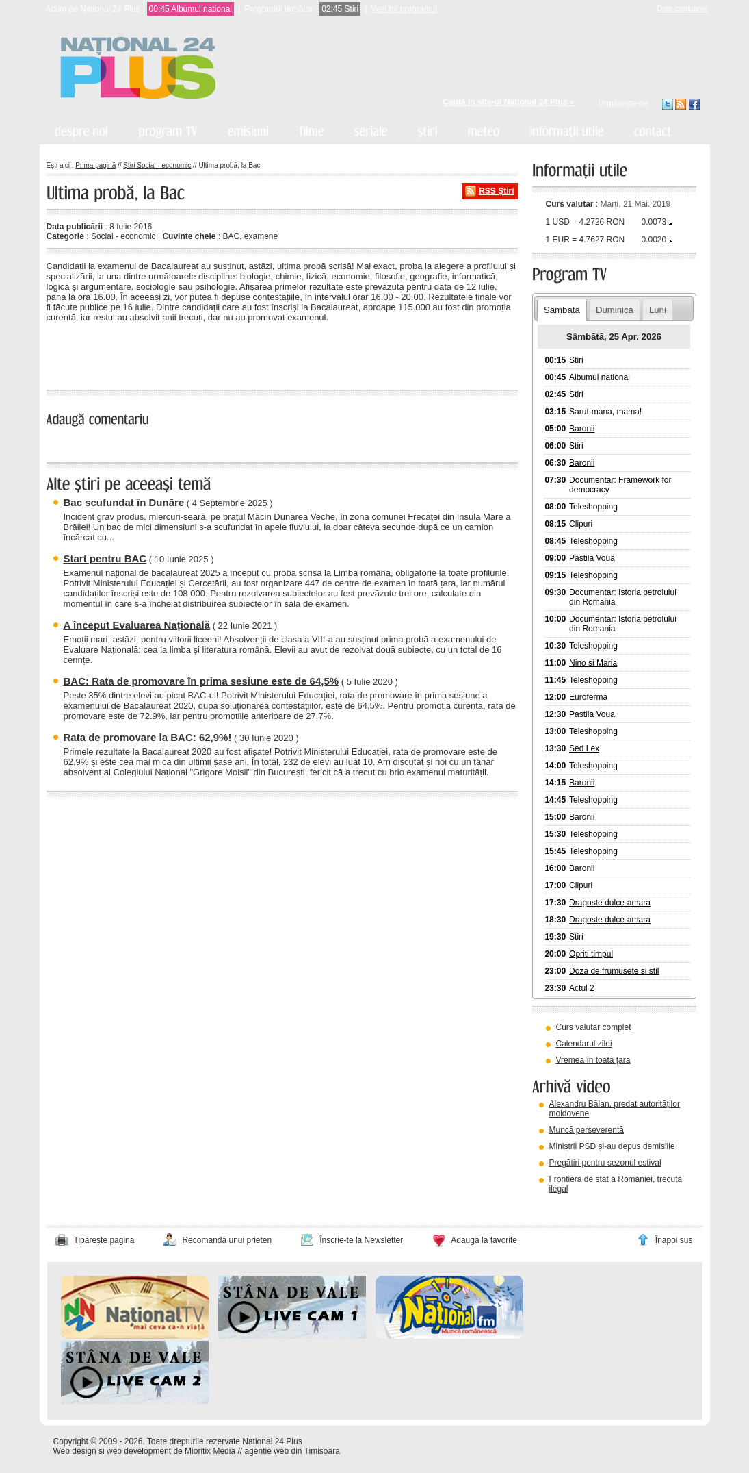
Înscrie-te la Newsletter (361, 1240)
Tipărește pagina (104, 1240)
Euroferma (588, 697)
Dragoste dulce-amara (610, 902)
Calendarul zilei (584, 1043)
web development (139, 1451)
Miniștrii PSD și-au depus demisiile (612, 1146)
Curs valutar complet (593, 1027)
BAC (230, 236)
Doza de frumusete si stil (614, 971)
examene (261, 236)
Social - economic (123, 236)
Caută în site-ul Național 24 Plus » (508, 102)
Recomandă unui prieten (227, 1240)
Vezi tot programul (404, 9)
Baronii (581, 428)
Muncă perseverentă (586, 1130)
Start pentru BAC (105, 558)
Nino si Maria (593, 663)
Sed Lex (584, 748)
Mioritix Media (210, 1451)
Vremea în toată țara (593, 1060)
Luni (657, 310)
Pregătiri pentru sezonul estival (605, 1163)
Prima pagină (95, 165)
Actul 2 (581, 988)
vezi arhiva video (569, 1206)
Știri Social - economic (157, 165)
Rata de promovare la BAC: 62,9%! (148, 737)
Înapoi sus (674, 1240)
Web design (74, 1451)
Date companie (682, 8)
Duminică (614, 310)
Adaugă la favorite (484, 1240)
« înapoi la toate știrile (93, 354)
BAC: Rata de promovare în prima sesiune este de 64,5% (201, 681)
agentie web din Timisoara (291, 1451)
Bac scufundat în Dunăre (124, 502)
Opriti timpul (591, 954)
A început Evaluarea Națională (137, 625)
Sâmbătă (562, 310)
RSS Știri (496, 191)
